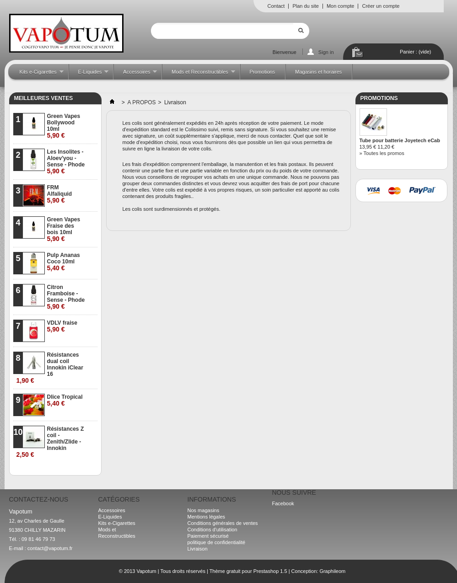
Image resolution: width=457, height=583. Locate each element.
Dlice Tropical (65, 400)
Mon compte (341, 6)
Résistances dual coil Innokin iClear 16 (49, 368)
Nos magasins (204, 510)
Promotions (262, 72)
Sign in (326, 52)
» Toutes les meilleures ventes (61, 468)
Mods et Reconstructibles (198, 74)
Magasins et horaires (318, 72)
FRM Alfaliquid (59, 194)
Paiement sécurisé (208, 536)
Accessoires (135, 74)
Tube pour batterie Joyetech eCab (400, 140)
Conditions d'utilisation (212, 529)
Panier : (415, 51)
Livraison (198, 548)
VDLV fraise (62, 326)
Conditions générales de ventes (223, 523)
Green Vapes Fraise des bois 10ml (64, 229)
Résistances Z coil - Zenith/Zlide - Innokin (50, 442)
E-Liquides (89, 74)
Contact (276, 6)
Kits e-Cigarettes (37, 74)
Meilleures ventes (43, 98)
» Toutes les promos (382, 153)
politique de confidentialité (217, 542)
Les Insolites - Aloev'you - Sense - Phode (66, 162)
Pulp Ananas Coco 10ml (63, 262)
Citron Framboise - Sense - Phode (66, 297)
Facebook (283, 503)
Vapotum (146, 571)
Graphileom (332, 571)
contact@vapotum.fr (50, 548)
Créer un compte (380, 6)
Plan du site (305, 6)
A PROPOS (142, 102)
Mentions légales (207, 516)
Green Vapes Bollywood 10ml (64, 126)
